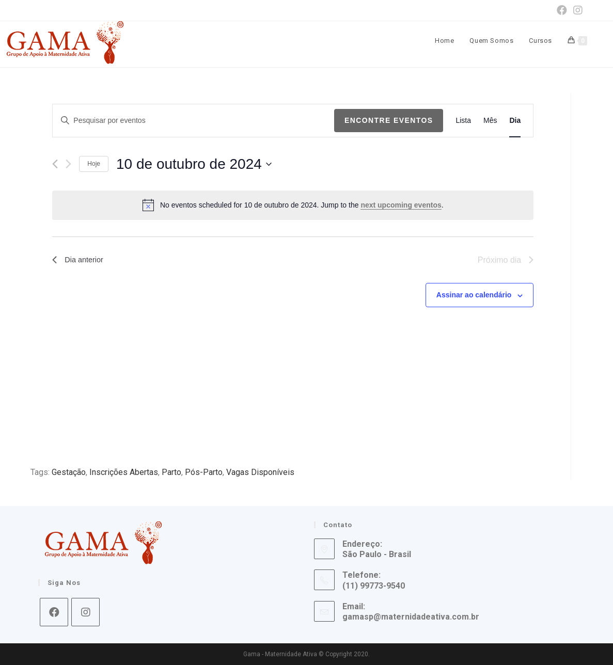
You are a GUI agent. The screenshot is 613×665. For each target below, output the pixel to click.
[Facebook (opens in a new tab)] (562, 10)
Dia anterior (79, 260)
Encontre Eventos (388, 120)
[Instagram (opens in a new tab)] (576, 10)
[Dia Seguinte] (68, 164)
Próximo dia (505, 260)
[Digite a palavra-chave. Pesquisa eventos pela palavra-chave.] (193, 120)
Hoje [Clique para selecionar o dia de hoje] (93, 163)
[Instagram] (85, 612)
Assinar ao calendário (474, 295)
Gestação (69, 472)
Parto (171, 472)
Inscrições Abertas (123, 472)
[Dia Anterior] (55, 164)
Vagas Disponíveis (260, 472)
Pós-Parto (204, 472)
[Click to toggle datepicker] (194, 164)
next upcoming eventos (400, 205)
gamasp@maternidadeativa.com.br (410, 617)
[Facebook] (54, 612)
